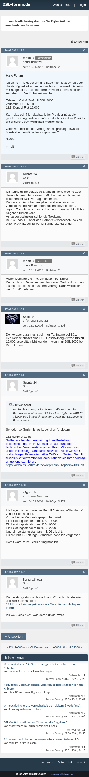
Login (82, 5)
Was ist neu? (61, 5)
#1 (84, 50)
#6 (84, 484)
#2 (84, 166)
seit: (25, 67)
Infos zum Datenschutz (63, 774)
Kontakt (82, 762)
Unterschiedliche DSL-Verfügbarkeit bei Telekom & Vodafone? (42, 705)
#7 (84, 571)
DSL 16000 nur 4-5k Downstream (29, 647)
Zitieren (78, 156)
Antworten (14, 636)
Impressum (48, 762)
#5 (84, 374)
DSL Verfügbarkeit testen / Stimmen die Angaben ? (35, 722)
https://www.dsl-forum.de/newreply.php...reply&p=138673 (45, 465)
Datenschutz (65, 762)
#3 (84, 253)
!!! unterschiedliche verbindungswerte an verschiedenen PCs (42, 739)
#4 (84, 309)
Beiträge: (51, 67)
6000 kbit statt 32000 (66, 647)
